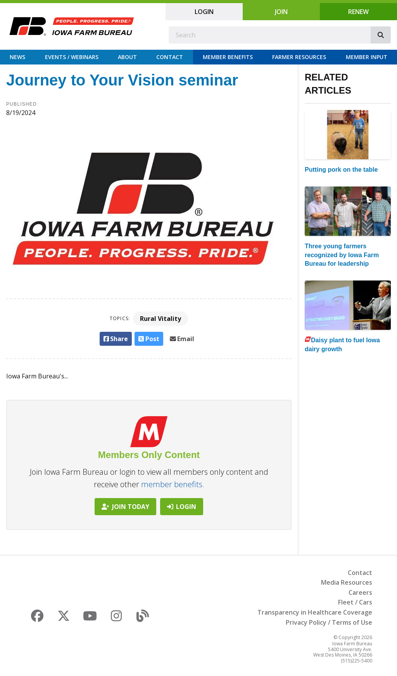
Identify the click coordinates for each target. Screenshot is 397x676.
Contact (169, 57)
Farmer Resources (299, 57)
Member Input (366, 57)
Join (281, 11)
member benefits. (172, 484)
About (127, 57)
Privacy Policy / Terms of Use (329, 622)
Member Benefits (228, 57)
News (17, 57)
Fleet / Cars (355, 602)
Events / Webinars (71, 57)
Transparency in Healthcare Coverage (314, 612)
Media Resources (346, 582)
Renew (358, 11)
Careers (360, 592)
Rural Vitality (160, 318)
